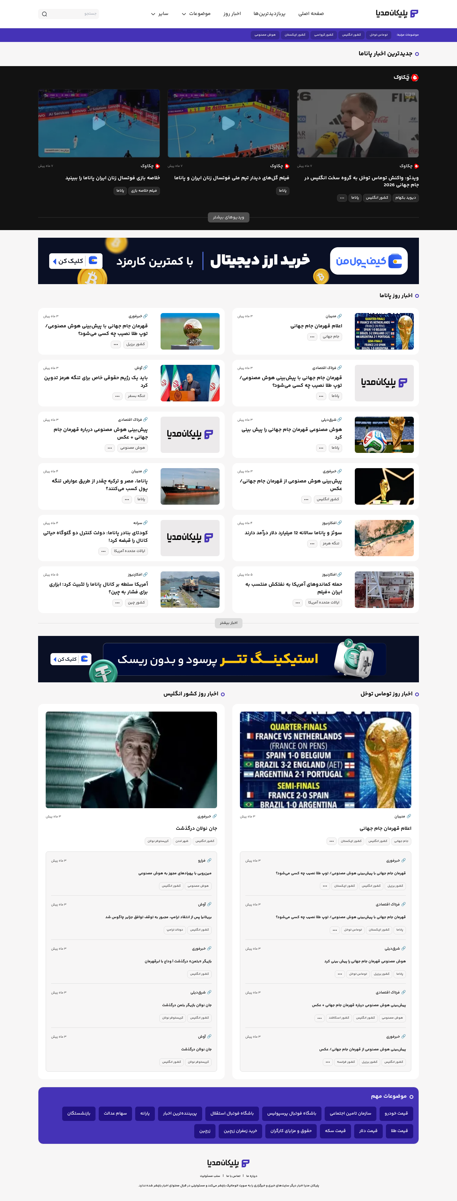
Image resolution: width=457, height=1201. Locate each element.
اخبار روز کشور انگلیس (190, 694)
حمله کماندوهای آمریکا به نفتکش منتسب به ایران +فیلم (293, 588)
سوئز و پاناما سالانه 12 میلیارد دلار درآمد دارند (293, 533)
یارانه (145, 1113)
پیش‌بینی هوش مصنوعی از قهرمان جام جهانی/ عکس (291, 485)
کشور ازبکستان (295, 35)
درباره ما (251, 1176)
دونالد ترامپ (175, 929)
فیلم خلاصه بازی (144, 191)
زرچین (204, 1131)
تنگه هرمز (331, 544)
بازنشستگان (78, 1113)
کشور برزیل (135, 344)
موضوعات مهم (389, 1096)
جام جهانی (331, 337)
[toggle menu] (196, 14)
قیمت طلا (399, 1131)
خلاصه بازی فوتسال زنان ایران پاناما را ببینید (112, 178)
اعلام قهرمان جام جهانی (316, 326)
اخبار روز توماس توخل (387, 694)
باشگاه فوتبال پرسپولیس (291, 1113)
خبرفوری (207, 816)
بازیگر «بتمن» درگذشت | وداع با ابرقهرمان (178, 962)
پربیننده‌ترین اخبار (180, 1113)
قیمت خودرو (396, 1113)
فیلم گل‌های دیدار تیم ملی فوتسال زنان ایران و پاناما (231, 178)
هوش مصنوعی (265, 35)
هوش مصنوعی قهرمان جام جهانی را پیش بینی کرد (292, 433)
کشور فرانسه (346, 1062)
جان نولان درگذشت (196, 828)
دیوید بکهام (405, 198)
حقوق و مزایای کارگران (291, 1131)
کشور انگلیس (351, 35)
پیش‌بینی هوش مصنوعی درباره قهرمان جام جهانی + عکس (101, 433)
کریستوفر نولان (158, 841)
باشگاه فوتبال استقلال (232, 1113)
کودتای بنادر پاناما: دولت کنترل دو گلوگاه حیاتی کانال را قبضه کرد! (95, 537)
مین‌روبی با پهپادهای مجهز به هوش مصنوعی (175, 873)
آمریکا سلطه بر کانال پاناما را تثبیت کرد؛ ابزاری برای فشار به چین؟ (98, 588)
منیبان (402, 816)
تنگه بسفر (136, 396)
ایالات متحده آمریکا (129, 551)
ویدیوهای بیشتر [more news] (228, 217)
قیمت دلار (368, 1131)
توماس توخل (378, 35)
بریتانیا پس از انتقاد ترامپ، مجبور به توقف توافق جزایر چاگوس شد (158, 917)
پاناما (355, 198)
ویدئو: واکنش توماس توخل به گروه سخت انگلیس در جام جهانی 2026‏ (361, 182)
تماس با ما (233, 1176)
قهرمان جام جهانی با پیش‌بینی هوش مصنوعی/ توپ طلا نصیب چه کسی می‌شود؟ (96, 330)
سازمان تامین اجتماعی (350, 1113)
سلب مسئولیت (210, 1176)
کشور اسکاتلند (339, 1017)
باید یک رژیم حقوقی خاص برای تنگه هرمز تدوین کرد (96, 382)
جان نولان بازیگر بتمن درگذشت (187, 1005)
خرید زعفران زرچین (240, 1131)
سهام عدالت (115, 1113)
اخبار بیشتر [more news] (228, 623)
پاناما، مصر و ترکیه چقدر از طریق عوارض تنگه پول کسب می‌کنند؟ (100, 485)
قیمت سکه (335, 1131)
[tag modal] (342, 198)
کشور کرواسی (323, 35)
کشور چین (136, 603)
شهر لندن (182, 841)
